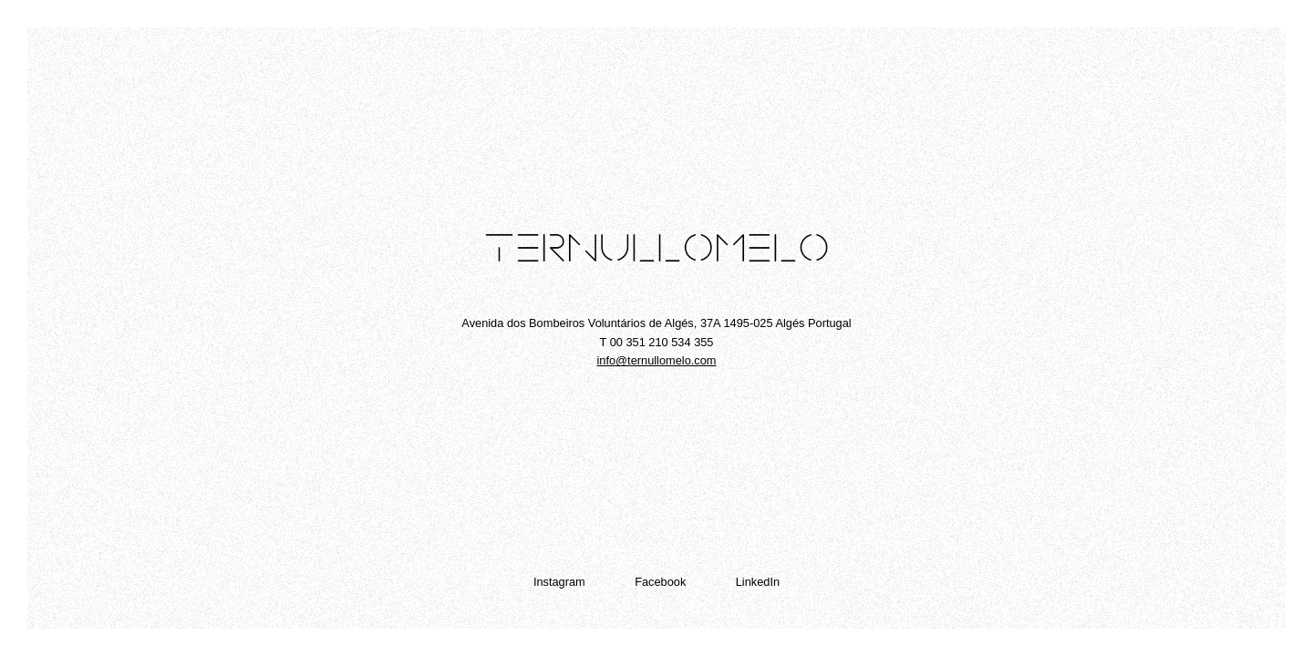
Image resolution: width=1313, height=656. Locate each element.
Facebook (660, 582)
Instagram (559, 582)
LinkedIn (758, 582)
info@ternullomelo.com (656, 360)
